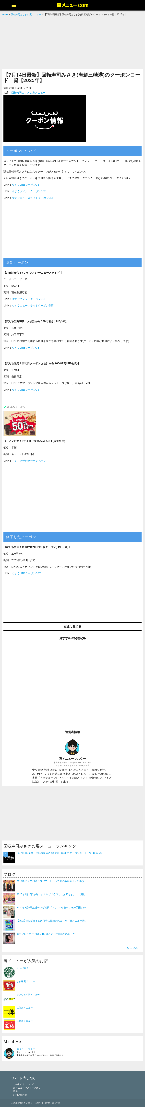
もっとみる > (133, 948)
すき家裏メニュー (26, 981)
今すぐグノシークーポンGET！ (30, 191)
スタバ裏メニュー (26, 968)
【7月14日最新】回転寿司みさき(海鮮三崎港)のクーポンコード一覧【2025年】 (61, 852)
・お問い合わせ (19, 1094)
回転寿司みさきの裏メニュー (28, 92)
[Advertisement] (72, 43)
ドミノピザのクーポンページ (29, 460)
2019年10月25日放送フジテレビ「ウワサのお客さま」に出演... (51, 881)
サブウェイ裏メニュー (28, 994)
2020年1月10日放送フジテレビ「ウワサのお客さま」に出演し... (52, 894)
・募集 (14, 1091)
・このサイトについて (22, 1084)
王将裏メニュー (25, 1020)
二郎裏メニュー (25, 1007)
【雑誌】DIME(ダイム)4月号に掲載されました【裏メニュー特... (51, 920)
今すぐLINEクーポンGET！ (27, 184)
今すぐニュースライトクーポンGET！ (34, 197)
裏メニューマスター (27, 1049)
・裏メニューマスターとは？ (26, 1087)
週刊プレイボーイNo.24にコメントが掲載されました (46, 933)
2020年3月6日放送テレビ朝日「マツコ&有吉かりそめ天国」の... (52, 907)
